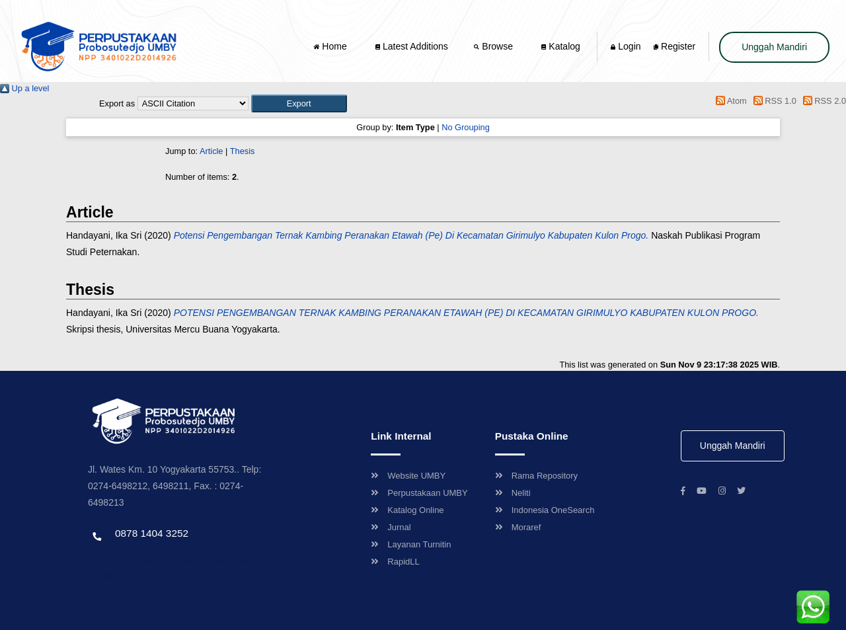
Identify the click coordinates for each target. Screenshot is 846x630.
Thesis (242, 151)
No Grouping (466, 127)
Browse (494, 46)
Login (625, 46)
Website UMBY (408, 476)
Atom (729, 101)
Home (331, 46)
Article (211, 151)
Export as (117, 103)
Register (674, 46)
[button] (299, 103)
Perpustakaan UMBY (419, 493)
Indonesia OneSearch (545, 510)
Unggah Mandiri (774, 47)
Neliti (513, 493)
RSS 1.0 (772, 101)
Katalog (560, 46)
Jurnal (390, 527)
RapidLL (395, 562)
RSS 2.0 (822, 101)
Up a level (24, 88)
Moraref (518, 527)
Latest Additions (411, 46)
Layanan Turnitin (411, 544)
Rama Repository (536, 476)
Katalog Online (407, 510)
